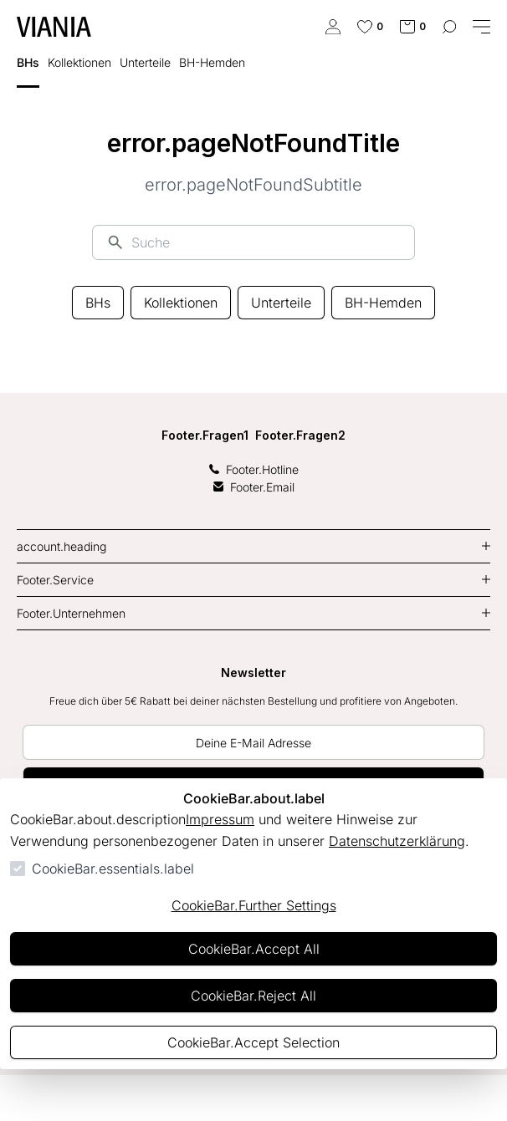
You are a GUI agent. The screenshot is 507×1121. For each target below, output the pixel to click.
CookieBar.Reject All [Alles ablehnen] (253, 995)
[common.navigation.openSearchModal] (449, 26)
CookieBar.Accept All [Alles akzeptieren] (254, 948)
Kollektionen (181, 302)
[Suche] (266, 242)
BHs (97, 302)
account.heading (61, 546)
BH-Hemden (383, 302)
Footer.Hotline (254, 469)
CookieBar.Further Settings (254, 905)
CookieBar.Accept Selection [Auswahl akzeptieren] (253, 1042)
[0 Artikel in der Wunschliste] (370, 26)
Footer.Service (55, 580)
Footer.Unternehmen (71, 613)
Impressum (220, 819)
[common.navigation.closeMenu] (481, 26)
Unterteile (281, 302)
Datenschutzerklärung (397, 841)
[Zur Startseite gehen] (54, 27)
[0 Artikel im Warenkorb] (413, 26)
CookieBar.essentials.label (113, 868)
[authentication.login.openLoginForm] (333, 26)
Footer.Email (253, 487)
